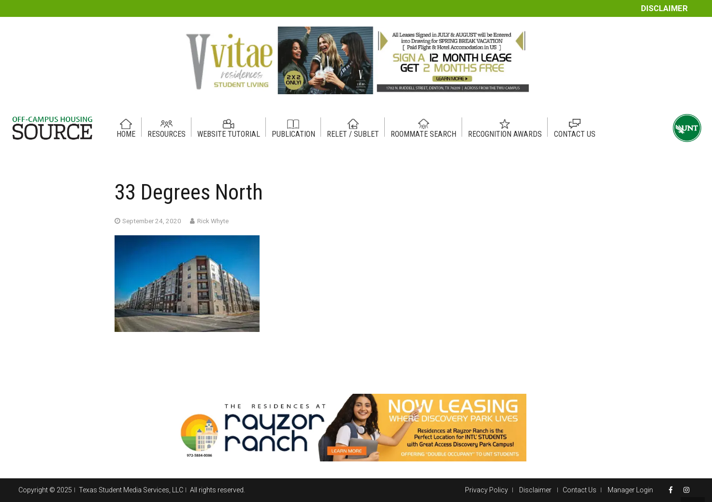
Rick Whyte (213, 221)
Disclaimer (664, 8)
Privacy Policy (486, 490)
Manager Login (630, 490)
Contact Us (579, 490)
